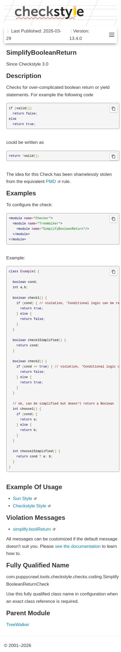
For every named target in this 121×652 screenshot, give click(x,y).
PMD (51, 181)
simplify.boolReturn (32, 529)
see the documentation (78, 546)
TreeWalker (17, 624)
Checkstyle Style (29, 505)
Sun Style (22, 498)
